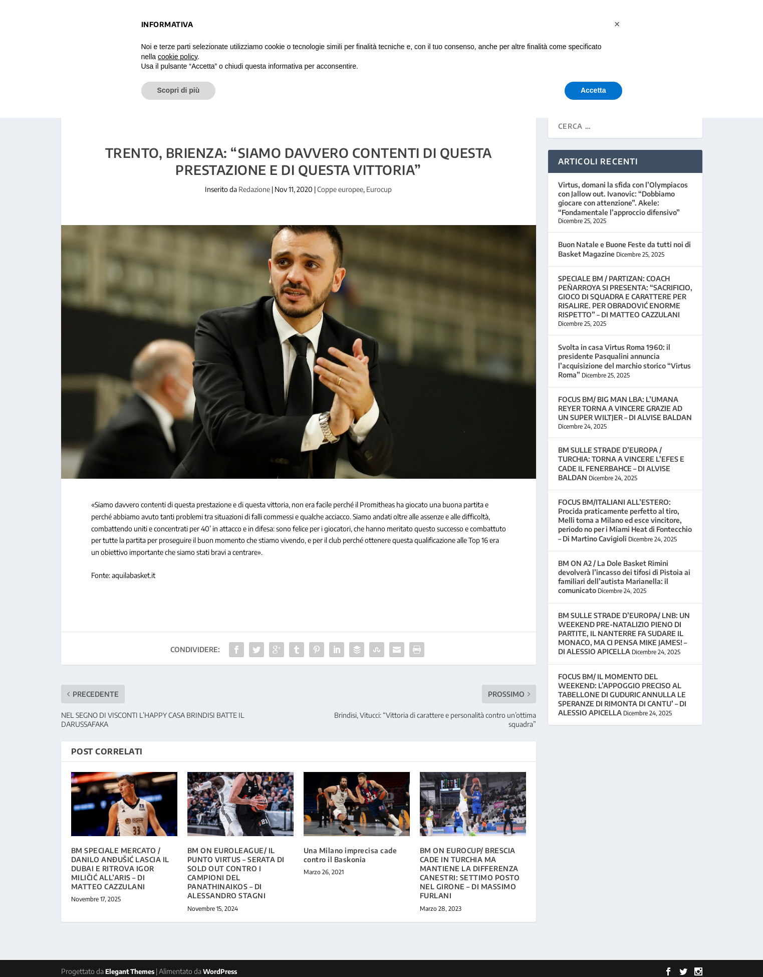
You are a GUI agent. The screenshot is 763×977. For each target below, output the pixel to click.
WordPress (220, 965)
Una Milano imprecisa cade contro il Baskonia (350, 849)
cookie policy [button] (177, 57)
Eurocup (379, 183)
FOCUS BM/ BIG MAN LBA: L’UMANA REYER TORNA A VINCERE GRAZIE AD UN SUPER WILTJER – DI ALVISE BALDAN (625, 402)
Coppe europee (340, 183)
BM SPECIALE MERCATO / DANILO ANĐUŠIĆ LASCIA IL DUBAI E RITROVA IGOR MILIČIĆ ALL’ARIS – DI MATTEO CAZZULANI (120, 862)
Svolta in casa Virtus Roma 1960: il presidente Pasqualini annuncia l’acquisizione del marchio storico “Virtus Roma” (624, 355)
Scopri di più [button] (178, 90)
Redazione (254, 183)
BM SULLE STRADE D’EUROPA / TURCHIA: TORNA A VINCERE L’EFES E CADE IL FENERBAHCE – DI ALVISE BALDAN (621, 458)
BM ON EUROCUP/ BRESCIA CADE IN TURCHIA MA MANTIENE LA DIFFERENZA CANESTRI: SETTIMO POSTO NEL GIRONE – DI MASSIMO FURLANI (470, 867)
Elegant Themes (129, 965)
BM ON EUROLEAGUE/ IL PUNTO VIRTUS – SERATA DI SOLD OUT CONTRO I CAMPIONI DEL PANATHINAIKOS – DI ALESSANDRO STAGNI (236, 867)
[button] (617, 24)
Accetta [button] (593, 90)
